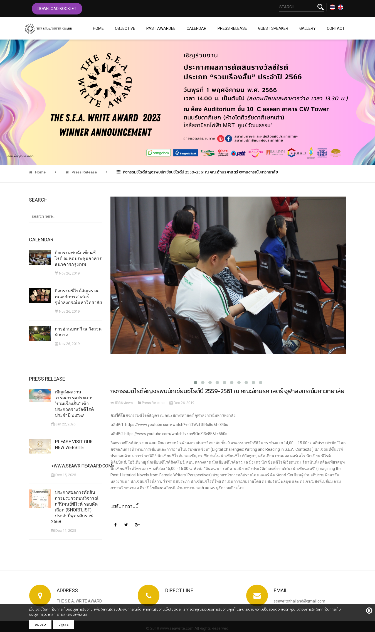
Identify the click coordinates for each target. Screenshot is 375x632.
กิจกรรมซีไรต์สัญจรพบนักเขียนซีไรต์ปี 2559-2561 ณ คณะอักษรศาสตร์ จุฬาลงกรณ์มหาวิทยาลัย (197, 172)
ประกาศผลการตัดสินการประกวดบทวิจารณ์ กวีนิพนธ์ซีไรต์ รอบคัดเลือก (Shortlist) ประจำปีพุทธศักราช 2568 (75, 506)
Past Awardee (161, 28)
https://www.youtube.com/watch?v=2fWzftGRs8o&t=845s (176, 424)
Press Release (232, 28)
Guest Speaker (273, 28)
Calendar (196, 28)
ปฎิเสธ (63, 624)
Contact (336, 28)
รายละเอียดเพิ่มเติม (72, 614)
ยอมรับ (40, 624)
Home (98, 28)
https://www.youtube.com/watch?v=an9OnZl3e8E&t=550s (175, 434)
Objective (125, 28)
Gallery (307, 28)
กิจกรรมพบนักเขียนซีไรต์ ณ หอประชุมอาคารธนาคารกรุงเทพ (79, 258)
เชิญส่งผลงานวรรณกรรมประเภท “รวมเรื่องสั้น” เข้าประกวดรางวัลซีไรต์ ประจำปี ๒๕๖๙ (73, 407)
